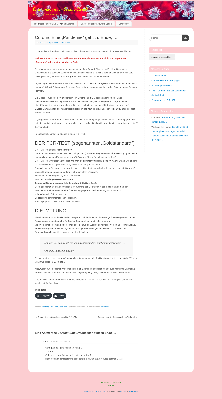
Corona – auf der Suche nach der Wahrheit (117, 317)
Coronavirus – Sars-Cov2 (94, 391)
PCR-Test (54, 307)
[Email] (59, 296)
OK (184, 37)
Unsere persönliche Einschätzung (96, 24)
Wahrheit (63, 307)
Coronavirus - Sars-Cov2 (60, 9)
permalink (105, 307)
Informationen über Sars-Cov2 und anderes (54, 24)
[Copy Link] (43, 296)
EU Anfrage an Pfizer (161, 85)
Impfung (45, 307)
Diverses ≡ (124, 24)
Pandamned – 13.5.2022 (163, 100)
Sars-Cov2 (65, 43)
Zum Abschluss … (160, 75)
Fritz (41, 43)
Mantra (123, 391)
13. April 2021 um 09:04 (61, 342)
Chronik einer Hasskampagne (165, 80)
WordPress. (134, 391)
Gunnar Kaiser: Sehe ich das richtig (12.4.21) (56, 317)
